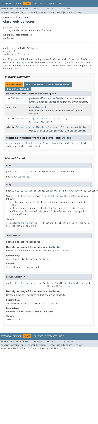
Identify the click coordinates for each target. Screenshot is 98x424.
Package (17, 3)
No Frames (49, 9)
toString (11, 146)
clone (9, 143)
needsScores (36, 107)
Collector (9, 38)
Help (61, 3)
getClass (44, 143)
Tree (40, 3)
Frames (38, 9)
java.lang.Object (12, 27)
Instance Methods (59, 84)
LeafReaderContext (62, 98)
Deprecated (51, 3)
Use (34, 3)
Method (41, 12)
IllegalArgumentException (22, 223)
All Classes (66, 9)
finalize (31, 143)
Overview (6, 3)
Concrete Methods (18, 89)
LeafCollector (15, 98)
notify (69, 143)
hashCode (57, 143)
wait (21, 146)
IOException (63, 286)
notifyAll (82, 143)
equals (19, 143)
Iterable (41, 127)
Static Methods (35, 84)
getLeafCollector (39, 98)
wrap (31, 118)
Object (18, 51)
